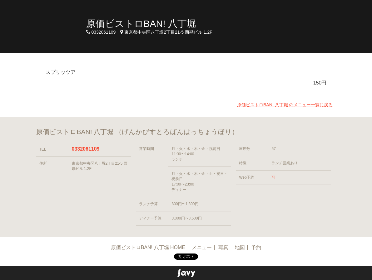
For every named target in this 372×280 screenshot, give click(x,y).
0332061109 (86, 149)
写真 (223, 247)
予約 (256, 247)
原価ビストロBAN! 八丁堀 (141, 23)
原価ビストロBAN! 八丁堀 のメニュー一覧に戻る (285, 104)
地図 (240, 247)
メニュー (202, 247)
